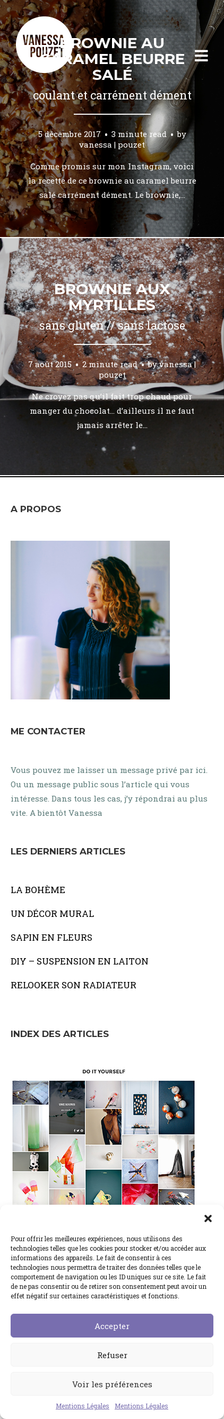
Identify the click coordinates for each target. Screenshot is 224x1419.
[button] (208, 1218)
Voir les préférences (112, 1384)
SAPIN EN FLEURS (51, 937)
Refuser (112, 1355)
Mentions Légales (82, 1406)
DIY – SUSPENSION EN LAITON (80, 961)
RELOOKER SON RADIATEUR (73, 985)
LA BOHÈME (38, 890)
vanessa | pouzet (112, 144)
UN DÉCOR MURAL (52, 913)
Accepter (112, 1326)
